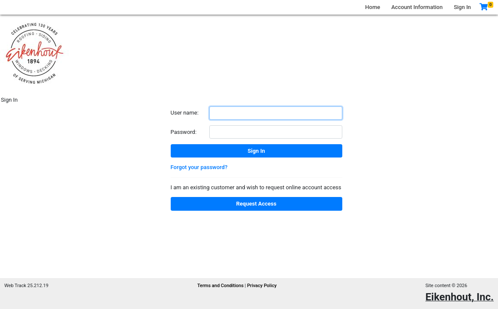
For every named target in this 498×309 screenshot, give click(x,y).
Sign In (462, 7)
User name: (185, 112)
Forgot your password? (199, 167)
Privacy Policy (262, 285)
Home (372, 7)
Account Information (417, 7)
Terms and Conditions (221, 285)
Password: (184, 132)
